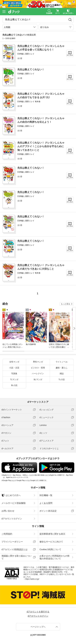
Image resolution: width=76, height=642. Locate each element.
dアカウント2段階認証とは (14, 549)
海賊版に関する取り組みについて (16, 557)
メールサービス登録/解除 (14, 503)
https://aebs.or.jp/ (32, 579)
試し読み (70, 55)
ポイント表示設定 (48, 511)
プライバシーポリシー (12, 541)
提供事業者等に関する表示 (52, 534)
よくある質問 (46, 503)
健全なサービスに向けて (51, 541)
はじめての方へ (11, 495)
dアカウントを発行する (38, 611)
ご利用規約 (7, 534)
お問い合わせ (8, 511)
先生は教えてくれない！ (30, 69)
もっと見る (65, 304)
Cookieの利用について (50, 549)
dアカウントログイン (12, 518)
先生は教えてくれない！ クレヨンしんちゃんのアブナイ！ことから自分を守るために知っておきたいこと (40, 146)
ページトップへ (38, 627)
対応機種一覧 (46, 495)
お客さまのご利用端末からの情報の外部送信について (54, 557)
